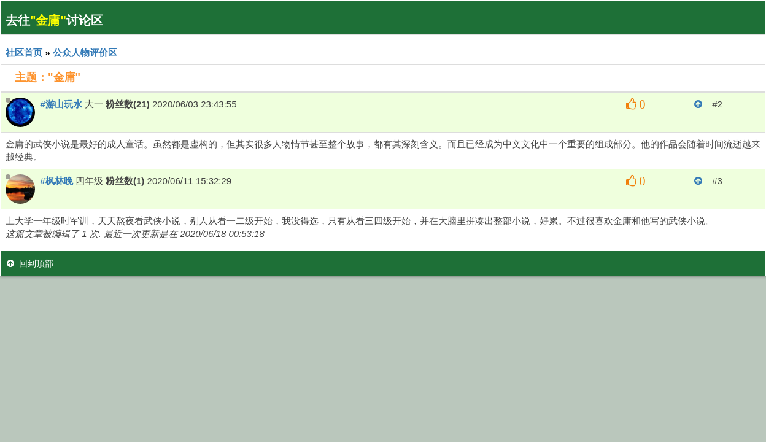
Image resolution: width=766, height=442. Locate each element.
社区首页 (24, 52)
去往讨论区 (54, 20)
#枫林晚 (56, 181)
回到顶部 (30, 263)
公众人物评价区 (85, 52)
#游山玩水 (61, 104)
